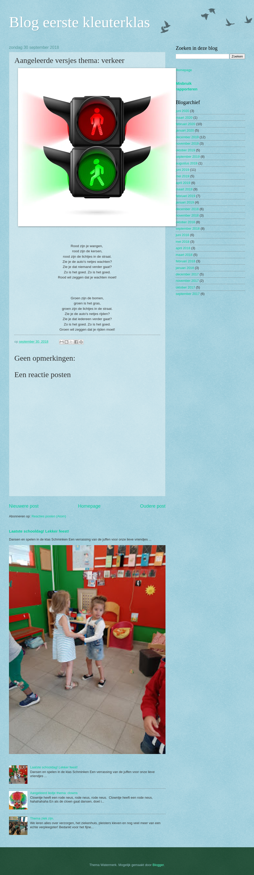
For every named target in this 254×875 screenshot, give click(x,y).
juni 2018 (182, 235)
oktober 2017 (185, 287)
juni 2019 (182, 170)
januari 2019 (185, 202)
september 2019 (188, 157)
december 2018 (187, 209)
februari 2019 (185, 196)
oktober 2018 (185, 222)
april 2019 (183, 183)
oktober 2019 (185, 150)
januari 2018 (185, 268)
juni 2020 (182, 111)
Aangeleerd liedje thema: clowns (53, 793)
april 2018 (183, 248)
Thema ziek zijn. (42, 818)
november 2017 (187, 281)
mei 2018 (182, 242)
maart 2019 (184, 189)
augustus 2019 (186, 163)
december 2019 (187, 137)
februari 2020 (185, 124)
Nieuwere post (23, 506)
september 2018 (188, 228)
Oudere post (152, 506)
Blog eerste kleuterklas (79, 22)
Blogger (158, 865)
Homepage (89, 506)
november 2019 (187, 143)
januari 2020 (185, 130)
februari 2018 (185, 261)
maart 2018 (184, 255)
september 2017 (188, 294)
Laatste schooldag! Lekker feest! (39, 531)
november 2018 (187, 215)
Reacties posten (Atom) (49, 516)
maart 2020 (184, 117)
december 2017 (187, 274)
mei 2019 (182, 176)
